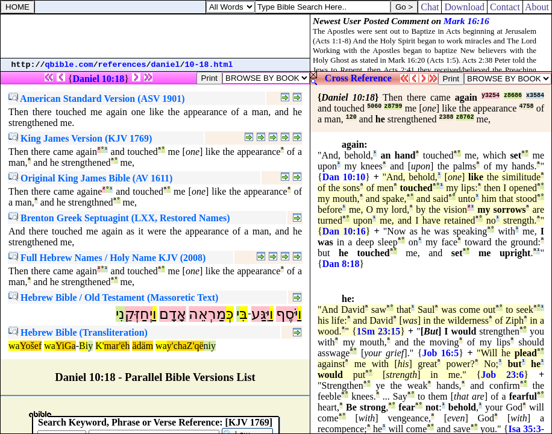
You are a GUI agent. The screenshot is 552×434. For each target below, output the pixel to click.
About (537, 7)
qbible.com (69, 64)
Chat (429, 7)
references (122, 64)
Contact (505, 7)
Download (464, 7)
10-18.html (209, 64)
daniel (165, 64)
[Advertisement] (155, 36)
